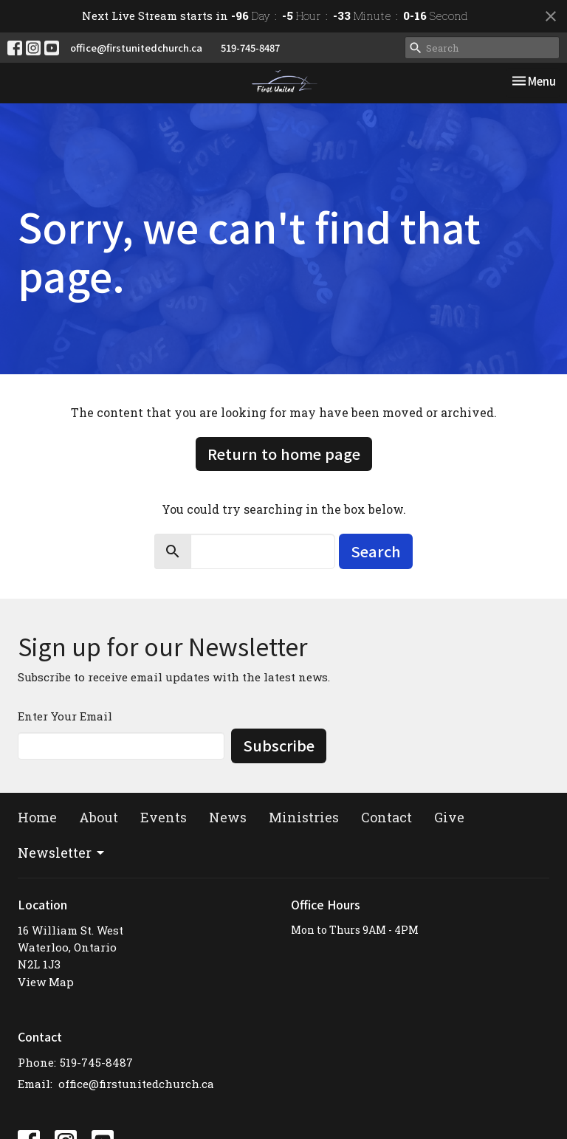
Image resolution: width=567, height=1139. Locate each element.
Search (376, 551)
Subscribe (279, 745)
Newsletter (62, 852)
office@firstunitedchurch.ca (136, 48)
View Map (46, 981)
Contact (386, 817)
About (98, 817)
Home (37, 817)
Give (449, 817)
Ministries (304, 817)
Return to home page (283, 453)
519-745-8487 (250, 48)
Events (163, 817)
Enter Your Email (65, 716)
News (228, 817)
